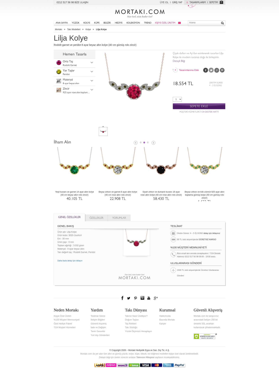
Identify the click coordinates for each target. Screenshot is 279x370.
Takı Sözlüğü (131, 327)
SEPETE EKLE (199, 106)
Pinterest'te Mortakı (135, 298)
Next (154, 143)
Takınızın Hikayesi (145, 357)
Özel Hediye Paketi (63, 323)
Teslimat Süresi (98, 316)
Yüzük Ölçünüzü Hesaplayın (138, 331)
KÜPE (96, 23)
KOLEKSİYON (133, 23)
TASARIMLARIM (195, 2)
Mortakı (58, 29)
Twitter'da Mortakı (129, 298)
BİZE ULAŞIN (81, 2)
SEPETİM (213, 2)
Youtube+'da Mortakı (149, 298)
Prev (135, 143)
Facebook (205, 70)
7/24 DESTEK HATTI (209, 112)
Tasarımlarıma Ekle (189, 70)
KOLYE (86, 23)
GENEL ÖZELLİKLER (69, 217)
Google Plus (216, 70)
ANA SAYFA (62, 23)
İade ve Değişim (98, 327)
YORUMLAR (119, 218)
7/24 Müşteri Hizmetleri (65, 327)
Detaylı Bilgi (179, 61)
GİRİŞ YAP (177, 2)
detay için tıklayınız (212, 233)
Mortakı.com (139, 12)
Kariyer (162, 323)
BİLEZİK (107, 23)
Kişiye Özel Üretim (62, 316)
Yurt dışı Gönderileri (100, 335)
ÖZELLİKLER (96, 218)
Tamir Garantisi (98, 331)
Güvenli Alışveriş (99, 323)
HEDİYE (118, 23)
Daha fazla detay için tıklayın (69, 261)
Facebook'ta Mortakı (122, 298)
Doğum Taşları (132, 320)
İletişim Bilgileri (98, 320)
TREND (147, 23)
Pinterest (222, 70)
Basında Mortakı (167, 320)
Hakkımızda (164, 316)
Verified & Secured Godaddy (205, 336)
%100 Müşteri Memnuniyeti (67, 320)
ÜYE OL (164, 2)
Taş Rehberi (130, 323)
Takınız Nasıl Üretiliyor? (136, 316)
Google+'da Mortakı (156, 298)
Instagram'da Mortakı (142, 298)
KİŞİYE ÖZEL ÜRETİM (165, 23)
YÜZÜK (75, 23)
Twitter (211, 70)
